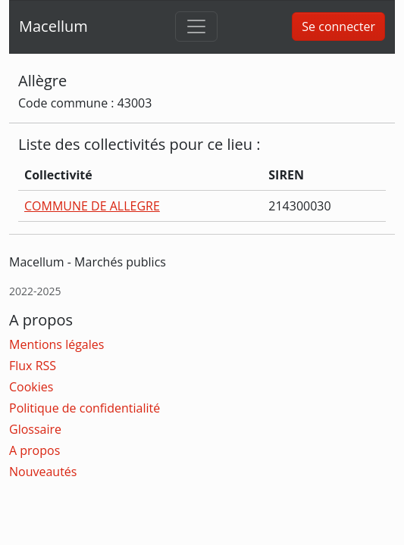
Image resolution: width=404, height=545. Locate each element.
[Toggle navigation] (196, 26)
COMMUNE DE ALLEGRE (92, 206)
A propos (34, 450)
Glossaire (35, 429)
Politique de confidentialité (84, 408)
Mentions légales (56, 344)
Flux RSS (32, 365)
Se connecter (338, 26)
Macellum (53, 26)
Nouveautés (43, 471)
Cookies (31, 386)
